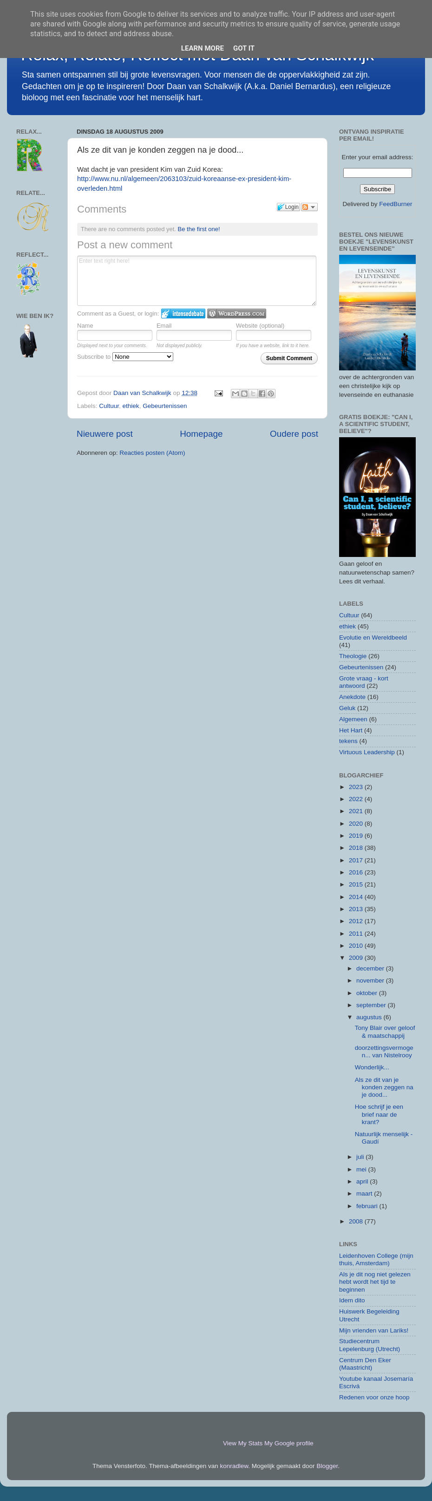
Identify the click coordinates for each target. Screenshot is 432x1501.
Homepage (201, 434)
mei (362, 1169)
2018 (357, 847)
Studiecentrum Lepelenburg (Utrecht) (369, 1345)
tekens (348, 741)
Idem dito (352, 1300)
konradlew (234, 1465)
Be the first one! (199, 229)
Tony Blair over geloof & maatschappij (385, 1031)
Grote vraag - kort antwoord (363, 682)
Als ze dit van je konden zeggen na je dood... (384, 1087)
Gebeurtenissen (165, 405)
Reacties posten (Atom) (152, 452)
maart (365, 1193)
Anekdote (352, 696)
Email (164, 325)
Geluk (347, 708)
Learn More (202, 48)
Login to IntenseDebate (183, 313)
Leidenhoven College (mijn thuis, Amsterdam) (376, 1259)
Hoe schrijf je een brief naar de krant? (379, 1114)
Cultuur (109, 405)
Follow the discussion (309, 207)
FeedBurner (395, 204)
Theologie (353, 656)
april (363, 1181)
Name (85, 325)
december (371, 968)
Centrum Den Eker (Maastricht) (365, 1364)
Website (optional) (260, 325)
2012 (357, 921)
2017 (357, 860)
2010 (357, 945)
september (372, 1005)
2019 (357, 835)
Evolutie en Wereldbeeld (373, 637)
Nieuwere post (105, 434)
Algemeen (353, 719)
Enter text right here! (196, 281)
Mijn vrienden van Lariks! (373, 1330)
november (371, 980)
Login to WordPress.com (236, 313)
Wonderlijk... (372, 1067)
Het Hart (350, 730)
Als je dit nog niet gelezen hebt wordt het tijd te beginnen (375, 1282)
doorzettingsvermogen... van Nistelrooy (384, 1051)
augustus (370, 1017)
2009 (357, 957)
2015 (357, 884)
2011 (357, 933)
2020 (357, 823)
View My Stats (242, 1443)
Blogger (327, 1465)
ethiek (131, 405)
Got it (244, 48)
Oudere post (294, 434)
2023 (357, 786)
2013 (357, 909)
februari (368, 1206)
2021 (357, 811)
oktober (367, 993)
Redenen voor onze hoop (374, 1397)
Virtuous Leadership (367, 752)
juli (361, 1156)
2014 (357, 896)
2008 (357, 1221)
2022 (357, 799)
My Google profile (289, 1443)
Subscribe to (125, 356)
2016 (357, 872)
